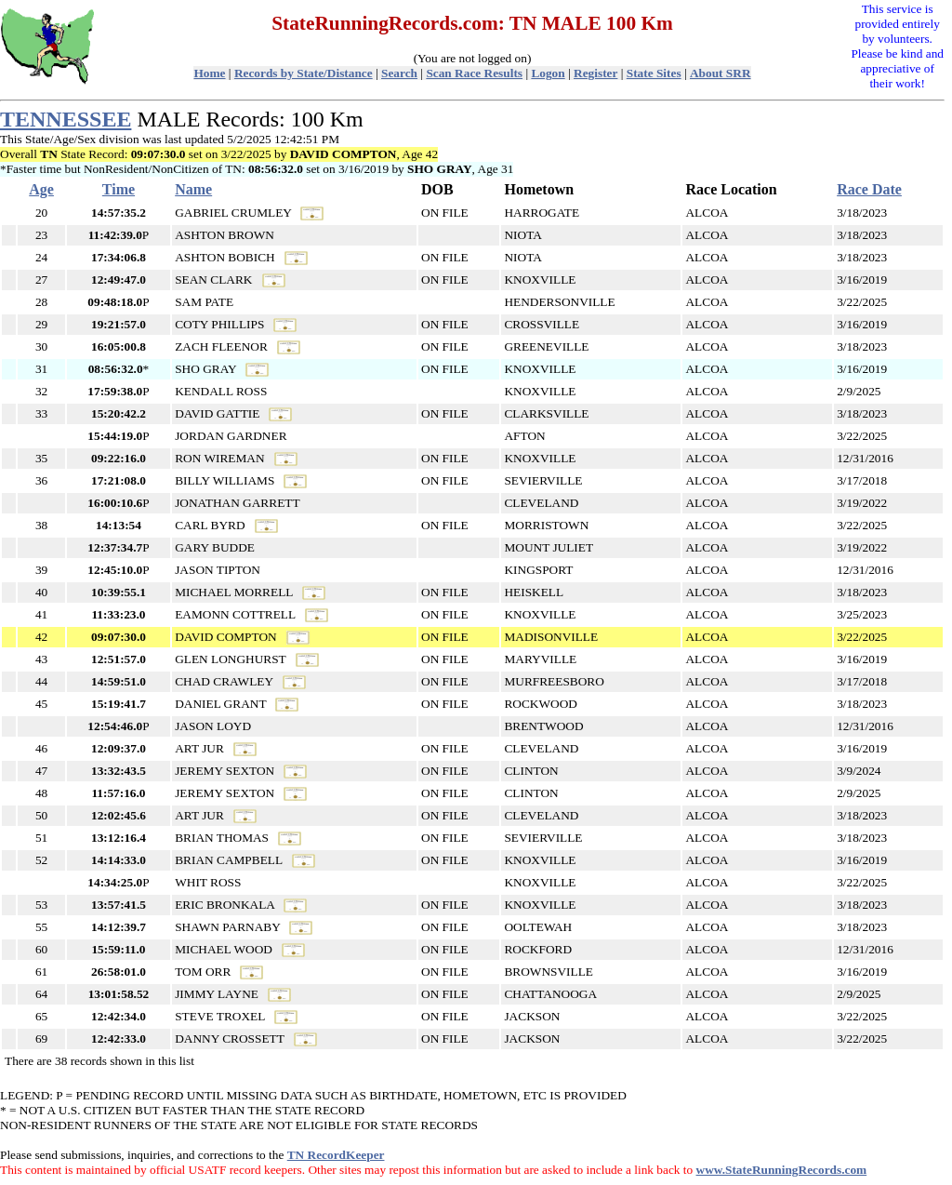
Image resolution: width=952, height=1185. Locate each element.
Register (595, 73)
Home (209, 73)
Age (41, 189)
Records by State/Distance (303, 73)
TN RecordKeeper (336, 1155)
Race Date (869, 189)
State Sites (654, 73)
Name (193, 189)
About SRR (720, 73)
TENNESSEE (65, 119)
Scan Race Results (474, 73)
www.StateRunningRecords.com (781, 1170)
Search (399, 73)
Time (118, 189)
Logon (547, 73)
